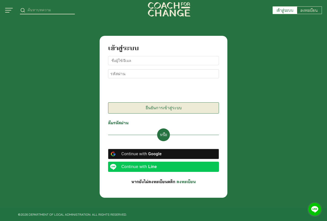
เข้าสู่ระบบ (285, 10)
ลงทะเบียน (309, 10)
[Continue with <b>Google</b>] (163, 154)
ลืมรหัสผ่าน (118, 122)
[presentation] (143, 91)
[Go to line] (314, 209)
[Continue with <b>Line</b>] (163, 167)
